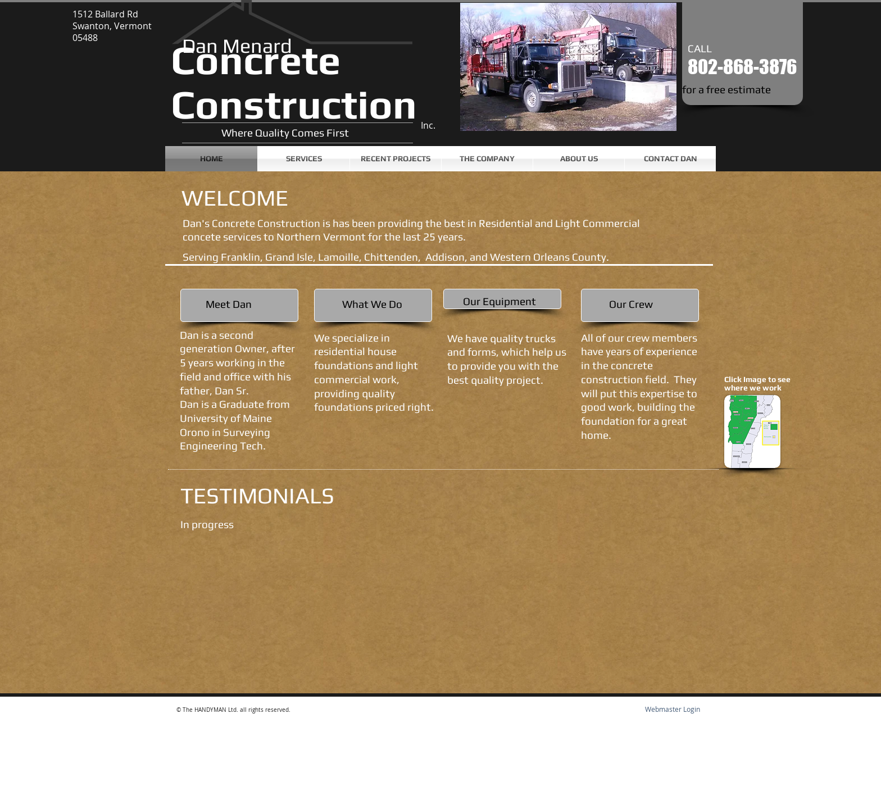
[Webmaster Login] (672, 709)
